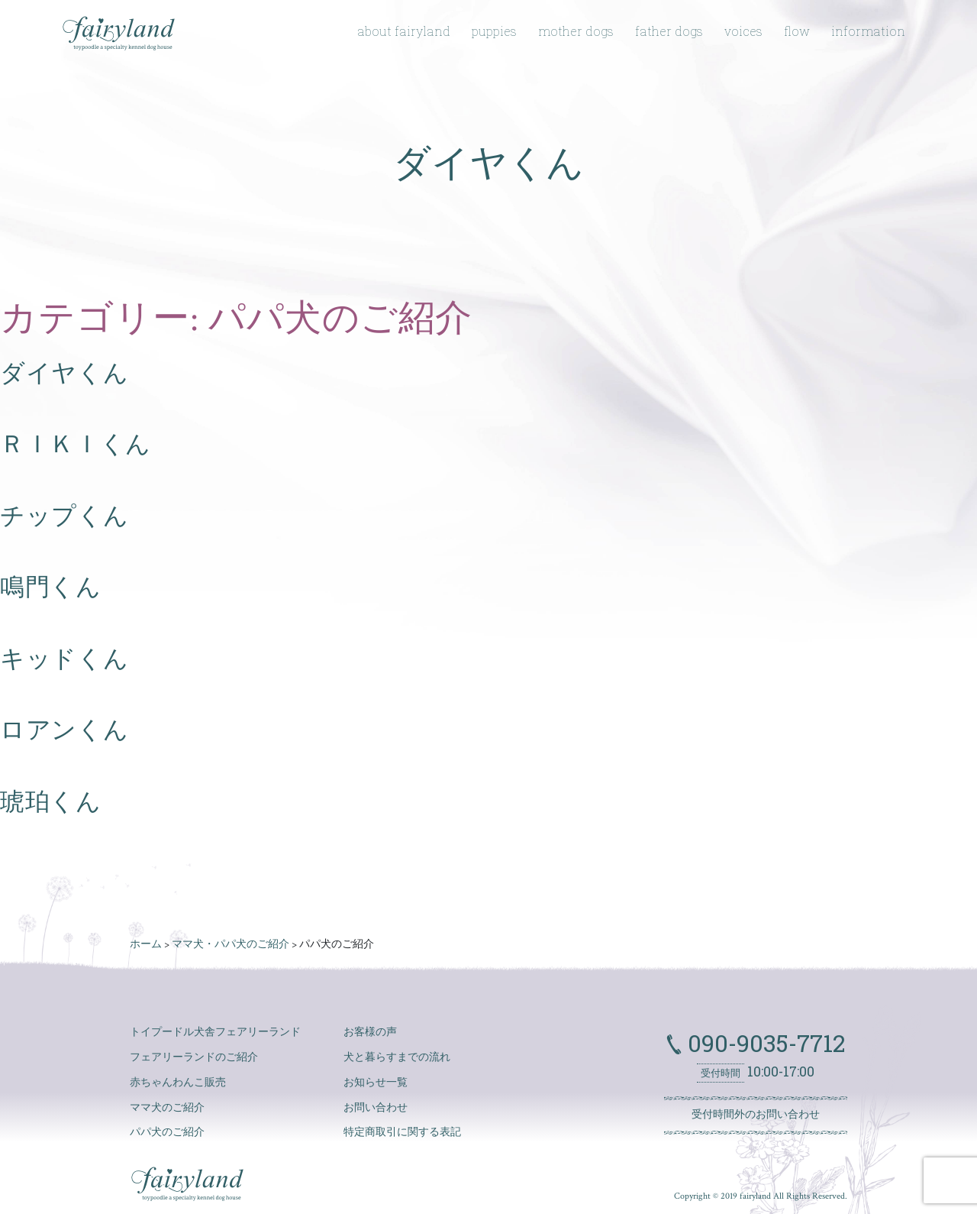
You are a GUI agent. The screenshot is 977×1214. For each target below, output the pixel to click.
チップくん (64, 516)
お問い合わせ (375, 1108)
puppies (494, 31)
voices (743, 31)
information (868, 31)
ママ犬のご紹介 (167, 1108)
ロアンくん (64, 730)
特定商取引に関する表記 (402, 1132)
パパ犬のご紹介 (167, 1132)
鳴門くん (51, 587)
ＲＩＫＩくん (75, 445)
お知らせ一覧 (375, 1082)
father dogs (669, 31)
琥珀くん (51, 802)
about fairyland (403, 31)
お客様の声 (370, 1032)
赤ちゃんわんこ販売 (178, 1082)
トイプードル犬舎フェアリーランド (215, 1032)
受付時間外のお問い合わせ (756, 1115)
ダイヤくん (64, 374)
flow (797, 31)
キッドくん (64, 659)
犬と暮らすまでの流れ (396, 1057)
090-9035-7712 (763, 1043)
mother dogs (576, 31)
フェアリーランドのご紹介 (194, 1057)
